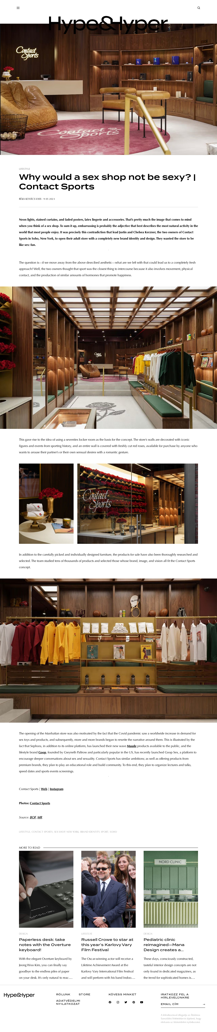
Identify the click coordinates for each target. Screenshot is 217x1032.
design (23, 934)
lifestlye (86, 934)
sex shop (59, 832)
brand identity (89, 832)
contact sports (42, 832)
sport (104, 832)
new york (72, 832)
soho (113, 832)
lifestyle (24, 169)
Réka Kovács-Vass (30, 199)
